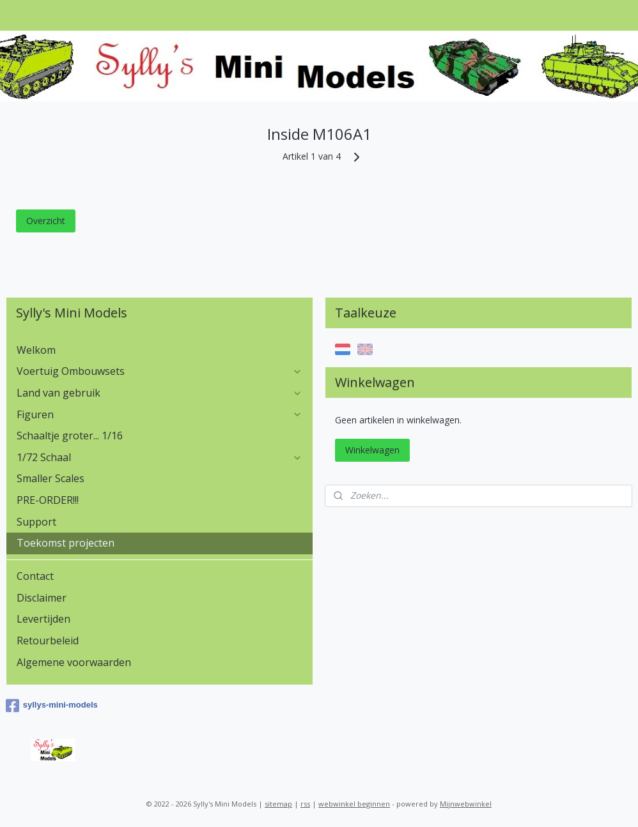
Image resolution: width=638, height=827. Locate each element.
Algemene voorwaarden (74, 662)
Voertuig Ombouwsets (160, 371)
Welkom (36, 350)
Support (36, 522)
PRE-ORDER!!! (48, 500)
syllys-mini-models (52, 705)
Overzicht (45, 220)
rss (305, 803)
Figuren (160, 414)
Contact (35, 576)
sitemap (278, 803)
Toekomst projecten (65, 543)
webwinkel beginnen (354, 803)
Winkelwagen (372, 450)
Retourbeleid (48, 641)
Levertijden (43, 619)
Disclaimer (41, 598)
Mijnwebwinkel (466, 803)
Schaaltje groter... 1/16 (70, 436)
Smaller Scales (50, 478)
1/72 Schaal (160, 457)
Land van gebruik (160, 393)
